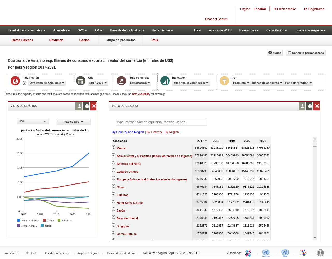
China (121, 187)
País (154, 40)
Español (260, 9)
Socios (84, 40)
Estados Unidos (127, 171)
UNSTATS (285, 252)
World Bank (321, 252)
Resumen (56, 40)
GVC (82, 30)
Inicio (197, 30)
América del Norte (129, 163)
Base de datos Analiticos (127, 30)
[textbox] (162, 122)
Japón (121, 210)
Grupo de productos (120, 40)
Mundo (121, 148)
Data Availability (141, 94)
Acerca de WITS (220, 30)
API (98, 30)
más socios (73, 121)
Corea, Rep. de (127, 233)
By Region (171, 132)
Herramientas (162, 30)
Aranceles (61, 30)
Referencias (249, 30)
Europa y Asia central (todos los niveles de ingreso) (152, 179)
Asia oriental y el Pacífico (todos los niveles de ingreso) (154, 156)
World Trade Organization (303, 252)
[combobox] (33, 121)
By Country (154, 132)
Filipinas (122, 194)
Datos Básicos (22, 40)
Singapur (123, 226)
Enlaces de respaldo (310, 30)
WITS (52, 13)
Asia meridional (127, 218)
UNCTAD (267, 252)
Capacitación (276, 30)
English (245, 9)
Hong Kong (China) (130, 202)
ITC (249, 252)
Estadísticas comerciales (26, 30)
